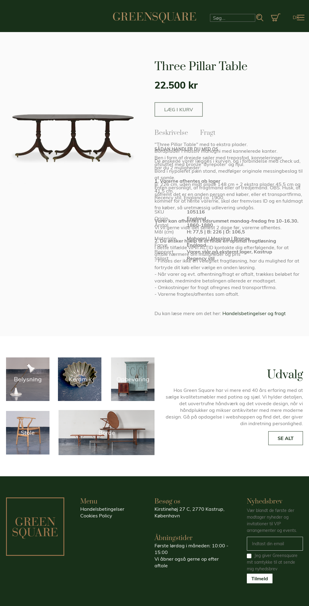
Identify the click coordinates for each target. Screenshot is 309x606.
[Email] (275, 544)
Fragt (207, 132)
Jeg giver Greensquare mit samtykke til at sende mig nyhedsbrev (272, 562)
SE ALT (286, 438)
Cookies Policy (96, 516)
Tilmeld (259, 578)
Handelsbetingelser (102, 509)
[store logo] (154, 17)
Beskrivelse (171, 132)
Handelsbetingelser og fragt (254, 313)
